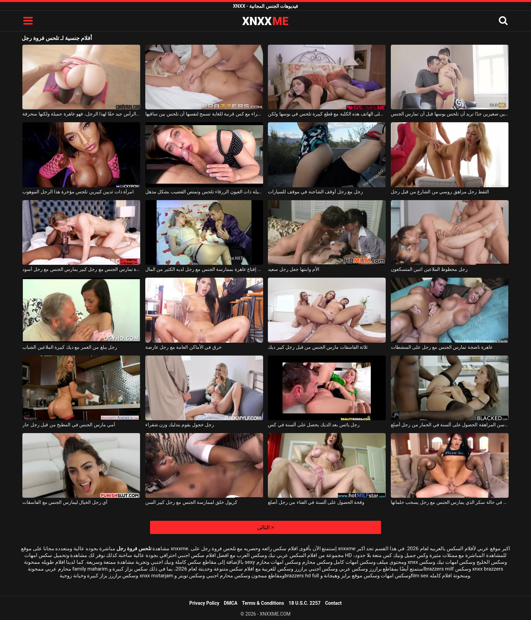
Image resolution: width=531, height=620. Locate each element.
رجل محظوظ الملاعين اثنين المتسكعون (429, 269)
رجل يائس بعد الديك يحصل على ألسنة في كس (314, 424)
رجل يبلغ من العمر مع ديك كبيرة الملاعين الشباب (69, 347)
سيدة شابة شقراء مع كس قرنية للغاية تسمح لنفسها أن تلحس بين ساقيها (204, 113)
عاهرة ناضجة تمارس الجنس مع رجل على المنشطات (442, 347)
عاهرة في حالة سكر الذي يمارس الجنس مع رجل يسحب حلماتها (450, 502)
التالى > (265, 527)
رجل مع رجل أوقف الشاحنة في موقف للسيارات (315, 191)
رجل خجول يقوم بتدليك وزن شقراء (179, 424)
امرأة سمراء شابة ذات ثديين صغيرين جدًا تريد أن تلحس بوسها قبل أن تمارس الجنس (450, 113)
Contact (333, 603)
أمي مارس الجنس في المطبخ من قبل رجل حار (68, 424)
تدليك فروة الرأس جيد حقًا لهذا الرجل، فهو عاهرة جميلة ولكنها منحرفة (81, 113)
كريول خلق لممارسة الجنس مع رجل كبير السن (191, 502)
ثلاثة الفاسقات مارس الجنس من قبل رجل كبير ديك (318, 347)
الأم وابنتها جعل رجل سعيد (293, 269)
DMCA (230, 603)
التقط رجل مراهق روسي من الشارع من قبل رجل (440, 191)
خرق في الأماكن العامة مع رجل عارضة (183, 347)
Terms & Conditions (263, 603)
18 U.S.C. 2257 (304, 603)
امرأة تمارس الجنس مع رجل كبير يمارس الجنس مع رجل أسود (81, 269)
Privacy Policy (204, 603)
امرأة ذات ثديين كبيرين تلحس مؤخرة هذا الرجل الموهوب (78, 191)
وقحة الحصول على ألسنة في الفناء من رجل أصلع (316, 502)
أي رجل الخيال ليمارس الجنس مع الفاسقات (64, 502)
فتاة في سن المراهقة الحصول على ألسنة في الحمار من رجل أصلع (450, 424)
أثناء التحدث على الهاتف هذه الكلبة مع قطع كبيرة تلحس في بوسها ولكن (327, 113)
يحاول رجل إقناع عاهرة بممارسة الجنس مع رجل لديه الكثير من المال (204, 269)
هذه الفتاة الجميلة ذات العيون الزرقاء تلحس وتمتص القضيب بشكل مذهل (204, 191)
